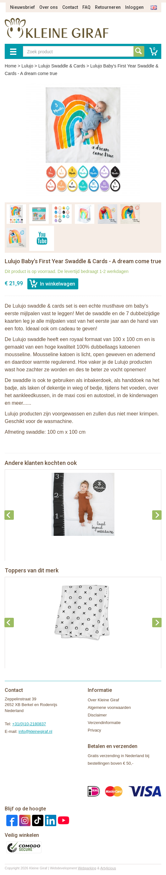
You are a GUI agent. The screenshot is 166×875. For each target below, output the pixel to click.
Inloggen (134, 7)
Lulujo (27, 65)
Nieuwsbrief (22, 7)
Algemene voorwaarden (109, 707)
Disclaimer (97, 715)
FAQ (86, 7)
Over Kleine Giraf (103, 700)
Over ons (48, 7)
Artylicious (108, 868)
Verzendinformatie (104, 722)
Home (10, 65)
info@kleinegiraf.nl (35, 731)
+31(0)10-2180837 (29, 723)
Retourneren (108, 7)
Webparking (87, 868)
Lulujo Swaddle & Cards (61, 65)
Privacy (94, 730)
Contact (70, 7)
